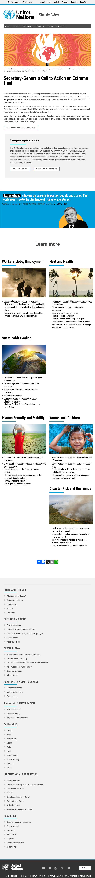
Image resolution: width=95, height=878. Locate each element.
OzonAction (9, 407)
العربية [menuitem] (42, 2)
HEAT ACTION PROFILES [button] (46, 169)
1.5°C (9, 768)
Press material (12, 826)
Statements (11, 847)
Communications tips (15, 843)
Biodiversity (11, 739)
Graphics (10, 838)
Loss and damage (14, 714)
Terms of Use (85, 876)
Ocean (9, 743)
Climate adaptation (14, 688)
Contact (24, 876)
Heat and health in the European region (68, 319)
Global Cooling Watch (13, 395)
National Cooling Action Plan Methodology (22, 404)
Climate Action (49, 14)
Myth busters (12, 604)
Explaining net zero (14, 625)
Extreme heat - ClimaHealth (63, 327)
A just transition (13, 675)
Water (9, 747)
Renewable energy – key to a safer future (23, 654)
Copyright (36, 876)
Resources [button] (60, 26)
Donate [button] (85, 868)
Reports (10, 608)
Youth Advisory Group (15, 801)
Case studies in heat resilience (65, 313)
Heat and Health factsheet (63, 316)
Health (9, 730)
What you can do (13, 642)
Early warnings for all (15, 692)
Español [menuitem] (83, 2)
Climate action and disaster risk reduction (69, 546)
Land (9, 751)
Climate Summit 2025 (15, 789)
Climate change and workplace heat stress (22, 301)
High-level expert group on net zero (21, 629)
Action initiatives (13, 805)
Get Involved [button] (39, 26)
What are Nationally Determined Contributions (25, 784)
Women (10, 763)
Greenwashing (12, 638)
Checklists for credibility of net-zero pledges (25, 633)
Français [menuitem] (65, 2)
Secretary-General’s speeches (19, 822)
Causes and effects (15, 600)
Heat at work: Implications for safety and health (24, 304)
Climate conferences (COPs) (18, 797)
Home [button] (7, 26)
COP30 (9, 793)
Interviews (11, 830)
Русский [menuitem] (74, 2)
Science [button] (16, 26)
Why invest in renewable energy (19, 667)
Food (9, 734)
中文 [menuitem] (49, 2)
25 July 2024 (60, 204)
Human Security (13, 759)
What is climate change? (16, 596)
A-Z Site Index (12, 876)
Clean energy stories (15, 671)
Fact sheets (11, 834)
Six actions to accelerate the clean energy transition (27, 663)
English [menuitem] (56, 2)
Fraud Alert (55, 876)
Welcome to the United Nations (22, 2)
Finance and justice (14, 709)
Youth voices (12, 696)
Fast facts (11, 613)
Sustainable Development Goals (20, 809)
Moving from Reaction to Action (17, 484)
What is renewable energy (17, 658)
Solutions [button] (27, 26)
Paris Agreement (13, 780)
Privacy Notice (70, 876)
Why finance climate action (17, 718)
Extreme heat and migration (15, 481)
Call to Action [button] (20, 169)
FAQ (45, 876)
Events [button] (50, 26)
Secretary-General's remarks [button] (20, 128)
